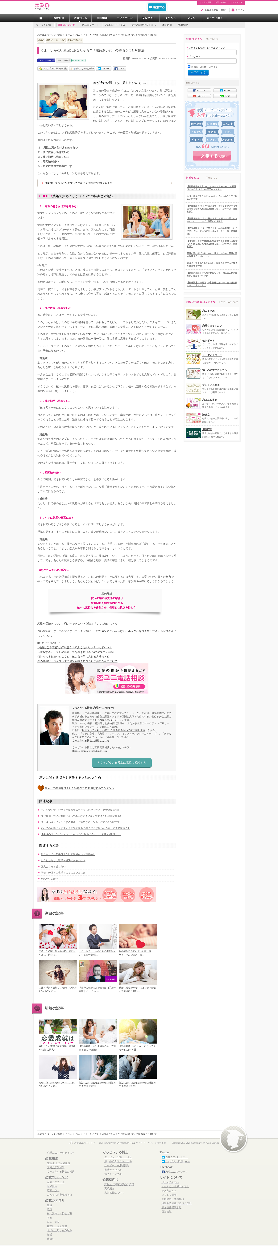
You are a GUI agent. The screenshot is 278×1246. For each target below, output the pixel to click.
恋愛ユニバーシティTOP (60, 1152)
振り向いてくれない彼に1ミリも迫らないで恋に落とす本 (113, 730)
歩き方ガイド (169, 1190)
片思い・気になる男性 (59, 1230)
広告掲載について (114, 1192)
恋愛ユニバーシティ (110, 720)
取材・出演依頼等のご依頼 (119, 1184)
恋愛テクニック (55, 1182)
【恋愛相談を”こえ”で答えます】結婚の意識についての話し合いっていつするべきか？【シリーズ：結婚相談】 (212, 231)
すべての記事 (43, 25)
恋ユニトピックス (115, 25)
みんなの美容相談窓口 (59, 1194)
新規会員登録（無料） (216, 10)
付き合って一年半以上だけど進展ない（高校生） (68, 854)
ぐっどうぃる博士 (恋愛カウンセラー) (93, 707)
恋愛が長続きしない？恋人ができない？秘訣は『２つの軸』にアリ (77, 623)
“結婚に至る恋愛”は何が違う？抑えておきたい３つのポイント (74, 647)
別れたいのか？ (49, 878)
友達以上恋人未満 (57, 1226)
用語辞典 (167, 25)
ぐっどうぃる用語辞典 (116, 1165)
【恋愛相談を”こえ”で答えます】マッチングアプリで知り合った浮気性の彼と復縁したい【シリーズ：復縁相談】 (212, 209)
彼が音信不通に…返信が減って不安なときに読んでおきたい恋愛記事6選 (81, 816)
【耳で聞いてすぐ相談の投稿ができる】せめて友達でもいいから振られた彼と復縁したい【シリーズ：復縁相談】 (212, 244)
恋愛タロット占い (212, 325)
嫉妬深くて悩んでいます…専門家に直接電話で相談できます (78, 182)
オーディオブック (212, 355)
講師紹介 (183, 25)
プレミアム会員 (211, 385)
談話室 (206, 414)
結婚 (49, 1234)
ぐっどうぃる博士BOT (177, 1161)
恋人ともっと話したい (53, 866)
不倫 (49, 1217)
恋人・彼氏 (53, 1222)
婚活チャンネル (113, 1174)
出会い (51, 1238)
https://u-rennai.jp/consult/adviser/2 (89, 750)
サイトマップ (236, 2)
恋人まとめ (208, 310)
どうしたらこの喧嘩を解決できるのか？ (63, 860)
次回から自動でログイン (204, 66)
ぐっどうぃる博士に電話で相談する (122, 762)
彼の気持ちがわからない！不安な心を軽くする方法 (127, 631)
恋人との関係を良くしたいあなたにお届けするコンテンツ (79, 788)
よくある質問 (205, 2)
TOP (41, 18)
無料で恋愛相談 (55, 1167)
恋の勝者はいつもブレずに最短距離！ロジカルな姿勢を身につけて (77, 661)
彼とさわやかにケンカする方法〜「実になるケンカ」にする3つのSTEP (80, 822)
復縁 (49, 1205)
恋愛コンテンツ (56, 1177)
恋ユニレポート (90, 25)
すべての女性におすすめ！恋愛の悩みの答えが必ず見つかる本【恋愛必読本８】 (85, 828)
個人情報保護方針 (171, 1207)
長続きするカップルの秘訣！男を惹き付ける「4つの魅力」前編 (75, 652)
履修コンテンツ (66, 25)
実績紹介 (109, 1188)
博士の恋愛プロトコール (118, 1161)
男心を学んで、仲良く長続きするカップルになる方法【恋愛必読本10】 (80, 810)
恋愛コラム (53, 1190)
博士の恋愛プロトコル (143, 25)
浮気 (49, 1209)
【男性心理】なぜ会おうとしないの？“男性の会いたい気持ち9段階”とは (81, 834)
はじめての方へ (170, 1182)
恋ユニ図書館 (209, 399)
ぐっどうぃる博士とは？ (118, 1157)
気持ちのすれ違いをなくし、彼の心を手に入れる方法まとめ (73, 656)
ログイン (240, 10)
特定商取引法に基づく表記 (176, 1203)
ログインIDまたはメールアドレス (206, 47)
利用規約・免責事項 (173, 1199)
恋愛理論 (52, 1186)
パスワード (194, 56)
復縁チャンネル (113, 1169)
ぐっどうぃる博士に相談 (60, 1171)
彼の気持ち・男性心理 (59, 1213)
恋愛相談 (51, 1158)
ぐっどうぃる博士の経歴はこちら (90, 740)
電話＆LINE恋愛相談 (58, 1163)
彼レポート (208, 340)
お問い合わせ (221, 2)
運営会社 (167, 1211)
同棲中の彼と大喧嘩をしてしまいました (63, 872)
